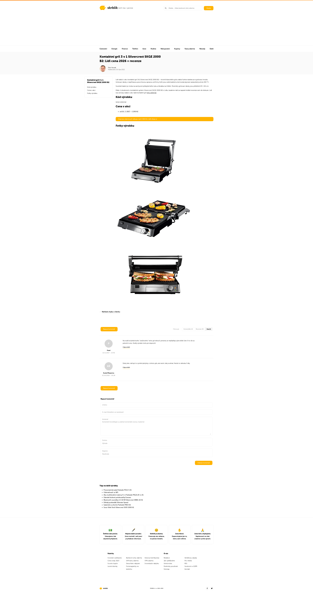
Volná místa (168, 563)
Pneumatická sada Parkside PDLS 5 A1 (118, 490)
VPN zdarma (149, 560)
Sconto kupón (113, 563)
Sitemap (166, 569)
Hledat (208, 8)
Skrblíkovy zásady (191, 558)
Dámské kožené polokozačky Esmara (117, 497)
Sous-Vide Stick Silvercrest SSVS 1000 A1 (119, 507)
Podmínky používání (171, 566)
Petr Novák (112, 68)
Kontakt (187, 569)
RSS (186, 563)
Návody (202, 49)
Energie (114, 49)
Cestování (103, 49)
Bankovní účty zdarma (134, 558)
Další (211, 49)
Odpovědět (126, 347)
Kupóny (177, 49)
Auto (144, 49)
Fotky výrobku (92, 93)
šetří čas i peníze (125, 8)
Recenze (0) (200, 329)
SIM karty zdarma (132, 560)
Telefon (135, 49)
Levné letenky (112, 566)
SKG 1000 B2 (151, 93)
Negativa (105, 451)
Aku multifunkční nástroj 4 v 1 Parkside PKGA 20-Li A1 (124, 495)
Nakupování (165, 49)
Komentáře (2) (188, 329)
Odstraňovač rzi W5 (111, 492)
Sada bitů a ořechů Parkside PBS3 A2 (117, 505)
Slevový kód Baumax (152, 558)
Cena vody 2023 (113, 560)
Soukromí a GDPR (191, 566)
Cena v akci (91, 90)
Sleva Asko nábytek (133, 563)
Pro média (188, 560)
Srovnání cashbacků (115, 558)
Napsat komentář (109, 329)
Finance (125, 49)
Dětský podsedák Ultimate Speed (116, 502)
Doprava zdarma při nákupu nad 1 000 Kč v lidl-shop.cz (137, 119)
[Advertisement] (156, 30)
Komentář (105, 419)
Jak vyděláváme (169, 560)
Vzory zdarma (190, 49)
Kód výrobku (91, 87)
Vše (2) (209, 329)
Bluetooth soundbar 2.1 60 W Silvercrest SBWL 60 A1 (123, 500)
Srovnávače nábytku (152, 563)
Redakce (167, 558)
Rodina (153, 49)
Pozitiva (104, 440)
